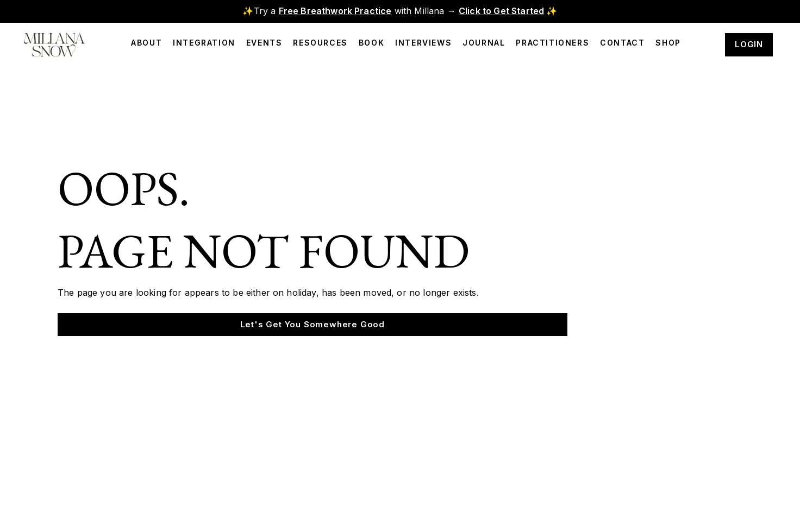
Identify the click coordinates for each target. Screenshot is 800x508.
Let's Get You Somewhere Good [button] (312, 324)
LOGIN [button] (749, 44)
